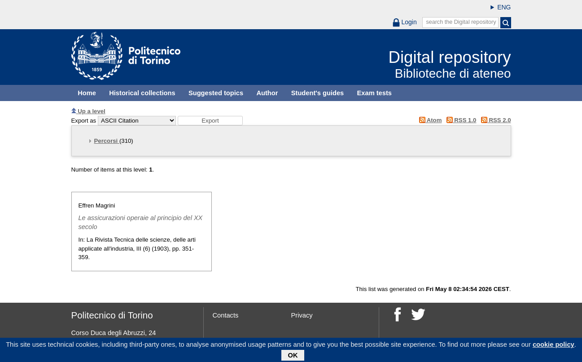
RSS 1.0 (459, 120)
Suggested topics (215, 93)
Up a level (88, 111)
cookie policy (553, 345)
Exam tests (374, 93)
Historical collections (142, 93)
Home (87, 93)
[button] (210, 120)
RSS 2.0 (494, 120)
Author (267, 93)
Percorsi (106, 140)
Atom (429, 120)
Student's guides (317, 93)
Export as (83, 120)
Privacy (302, 315)
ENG (504, 7)
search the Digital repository (461, 22)
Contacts (226, 315)
